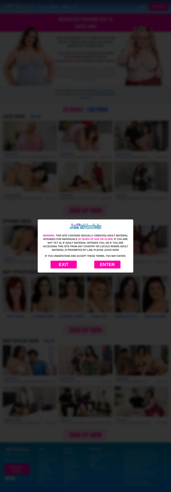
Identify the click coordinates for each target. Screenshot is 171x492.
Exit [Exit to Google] (63, 264)
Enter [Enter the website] (107, 264)
